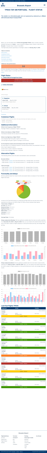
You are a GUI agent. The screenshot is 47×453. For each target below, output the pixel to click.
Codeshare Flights (5, 54)
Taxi (14, 441)
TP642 (10, 169)
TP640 (10, 167)
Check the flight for (23, 81)
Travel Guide (27, 442)
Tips (25, 447)
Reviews (26, 439)
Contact (17, 451)
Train (14, 442)
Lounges (26, 444)
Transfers (15, 444)
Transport (15, 437)
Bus (14, 439)
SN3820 (11, 162)
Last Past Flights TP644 (6, 60)
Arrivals (3, 437)
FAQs (25, 446)
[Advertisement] (23, 32)
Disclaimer (13, 451)
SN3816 (11, 160)
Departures (3, 439)
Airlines (3, 442)
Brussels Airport (24, 5)
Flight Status (4, 52)
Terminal (15, 436)
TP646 (10, 170)
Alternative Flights (5, 57)
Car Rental (38, 436)
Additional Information (6, 55)
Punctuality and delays (6, 59)
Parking (26, 436)
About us (21, 451)
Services (26, 441)
